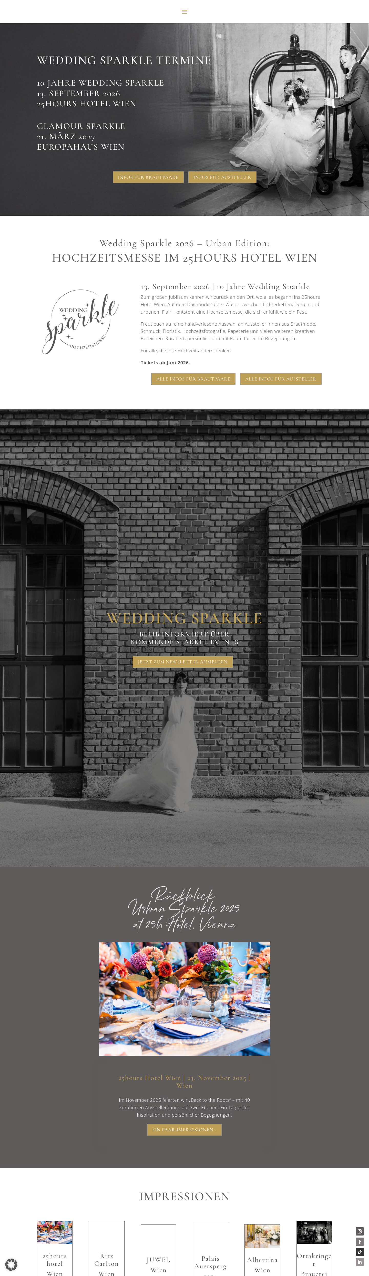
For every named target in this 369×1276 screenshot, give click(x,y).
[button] (11, 1264)
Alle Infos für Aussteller (280, 379)
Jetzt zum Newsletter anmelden (183, 662)
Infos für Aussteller (222, 177)
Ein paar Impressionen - (184, 1130)
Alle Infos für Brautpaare (193, 379)
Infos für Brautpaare (148, 177)
